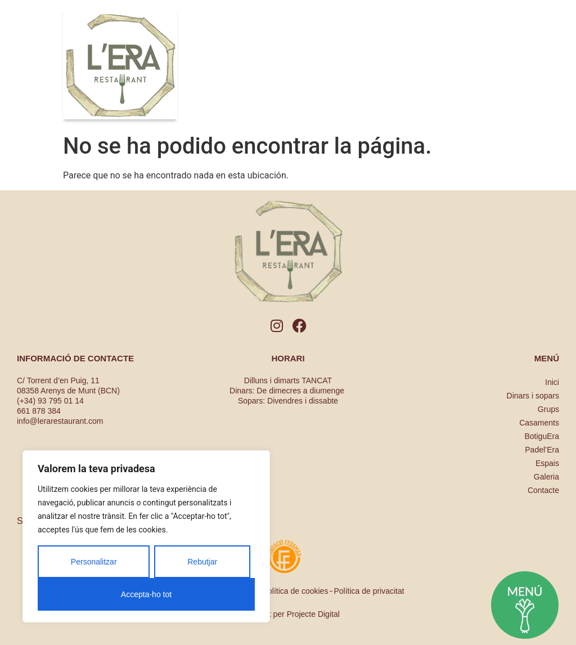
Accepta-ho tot (146, 594)
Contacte (543, 490)
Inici (552, 382)
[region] (146, 536)
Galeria (546, 476)
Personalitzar (94, 561)
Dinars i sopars (533, 395)
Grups (548, 409)
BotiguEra (542, 436)
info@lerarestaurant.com (60, 420)
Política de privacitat (369, 590)
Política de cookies (295, 590)
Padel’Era (542, 449)
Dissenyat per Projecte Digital (288, 614)
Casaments (539, 422)
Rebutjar (202, 561)
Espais (547, 463)
